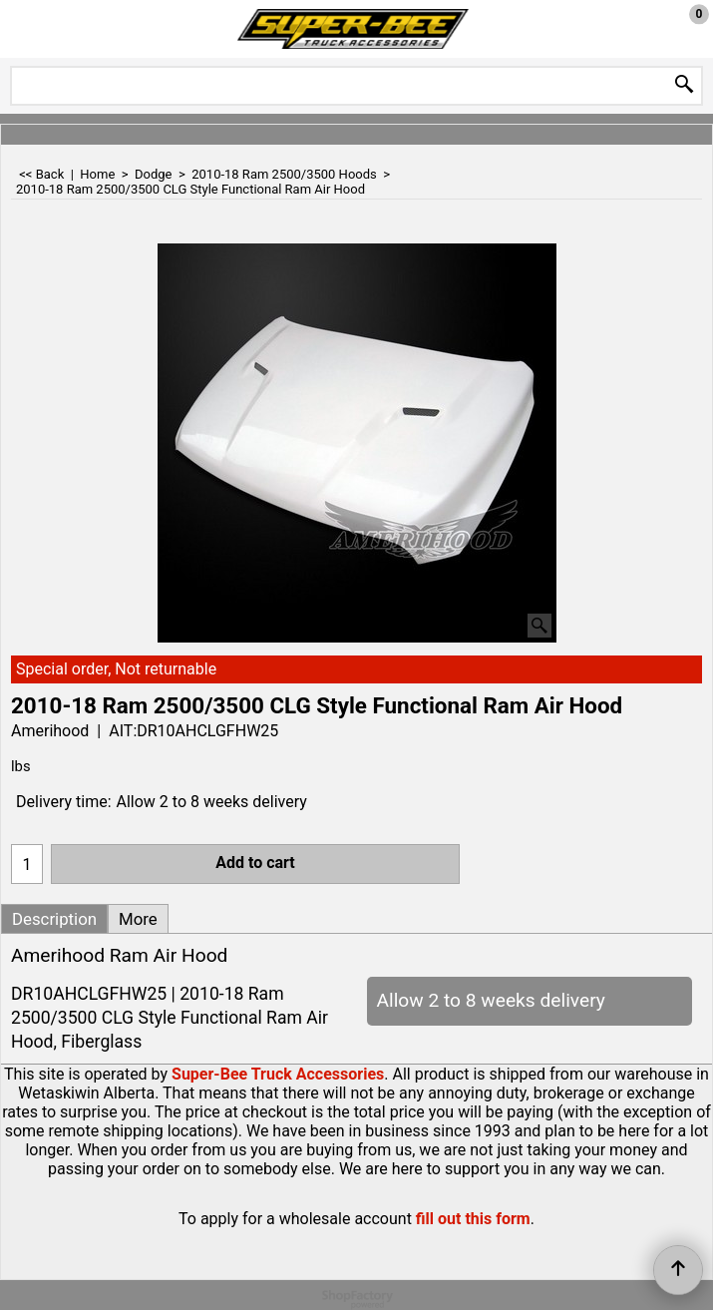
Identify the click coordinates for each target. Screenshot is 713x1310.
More (138, 919)
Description (54, 919)
